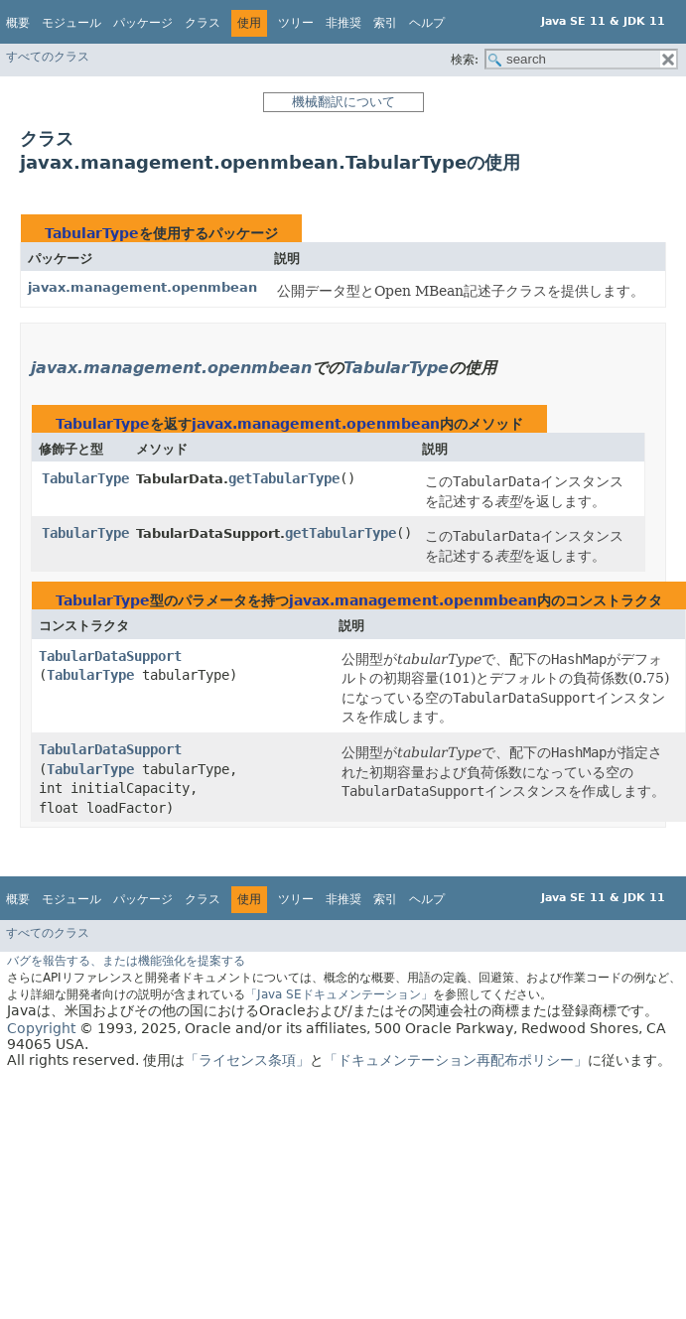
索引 (385, 23)
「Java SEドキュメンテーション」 (339, 994)
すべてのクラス (47, 57)
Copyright (41, 1028)
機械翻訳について (343, 101)
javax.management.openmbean (142, 287)
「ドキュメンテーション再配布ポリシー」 (456, 1060)
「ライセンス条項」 (247, 1060)
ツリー (296, 23)
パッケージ (143, 23)
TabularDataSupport (110, 656)
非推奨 (343, 23)
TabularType (92, 233)
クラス (202, 23)
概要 (18, 23)
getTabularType (284, 478)
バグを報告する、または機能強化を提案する (126, 961)
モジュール (71, 23)
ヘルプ (427, 23)
